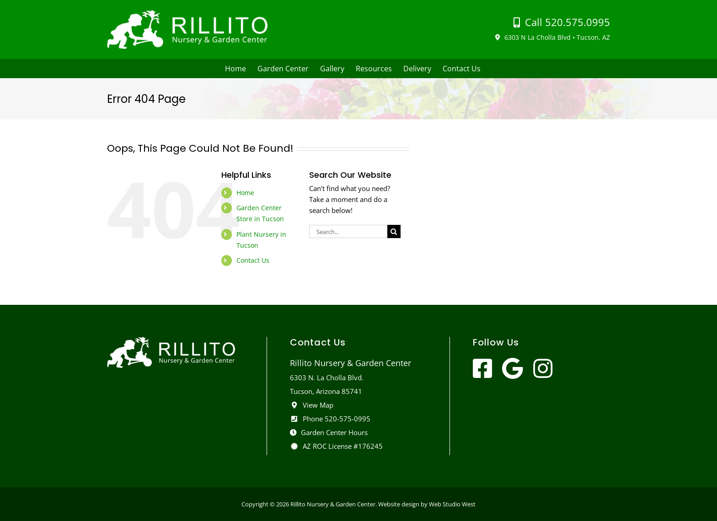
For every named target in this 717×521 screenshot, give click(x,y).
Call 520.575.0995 (562, 22)
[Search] (394, 231)
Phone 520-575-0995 (330, 418)
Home (245, 192)
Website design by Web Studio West (427, 504)
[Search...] (348, 231)
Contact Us (252, 260)
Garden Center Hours (329, 432)
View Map (311, 404)
